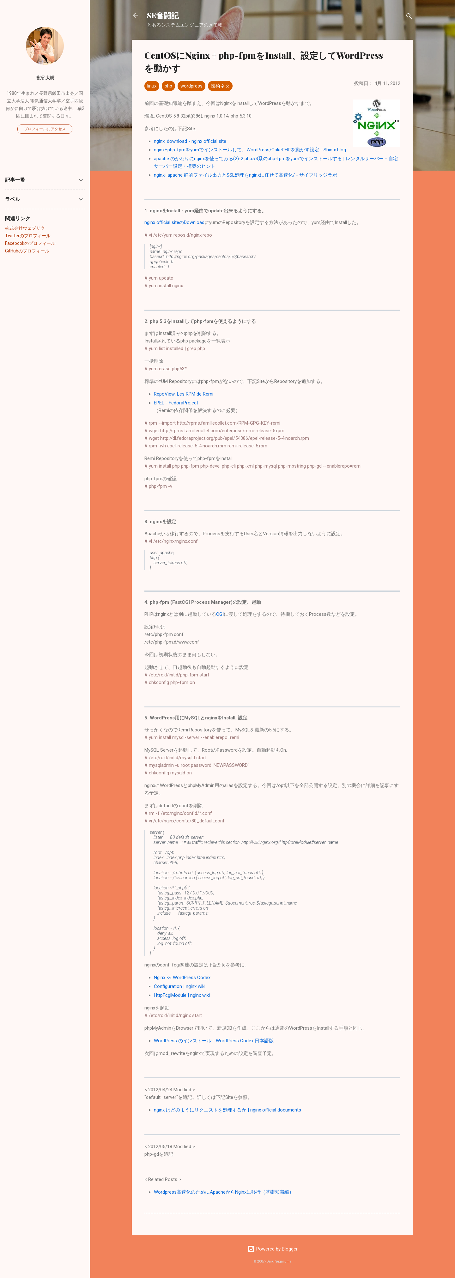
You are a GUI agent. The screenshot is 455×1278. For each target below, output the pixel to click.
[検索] (409, 17)
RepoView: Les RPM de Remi (183, 394)
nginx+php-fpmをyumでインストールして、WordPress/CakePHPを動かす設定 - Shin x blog (250, 150)
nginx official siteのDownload (174, 222)
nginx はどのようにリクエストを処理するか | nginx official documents (227, 1110)
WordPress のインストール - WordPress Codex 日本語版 (214, 1041)
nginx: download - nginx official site (190, 141)
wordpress (191, 86)
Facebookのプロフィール (30, 243)
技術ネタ (220, 86)
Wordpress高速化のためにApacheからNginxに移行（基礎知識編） (224, 1192)
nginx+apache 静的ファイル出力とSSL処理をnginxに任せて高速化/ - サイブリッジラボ (245, 175)
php (168, 86)
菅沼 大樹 (45, 77)
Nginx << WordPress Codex (182, 977)
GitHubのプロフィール (27, 250)
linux (151, 86)
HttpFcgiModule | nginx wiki (182, 995)
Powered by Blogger (272, 1249)
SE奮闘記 (163, 15)
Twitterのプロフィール (28, 235)
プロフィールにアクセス (45, 129)
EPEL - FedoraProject (176, 403)
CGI (220, 614)
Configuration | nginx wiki (179, 986)
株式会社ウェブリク (25, 228)
